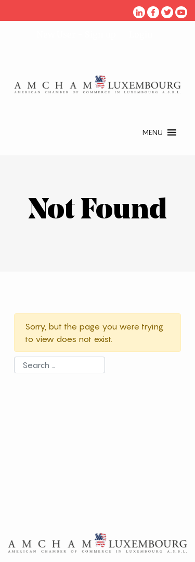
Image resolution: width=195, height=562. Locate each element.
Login (141, 34)
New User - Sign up (76, 34)
